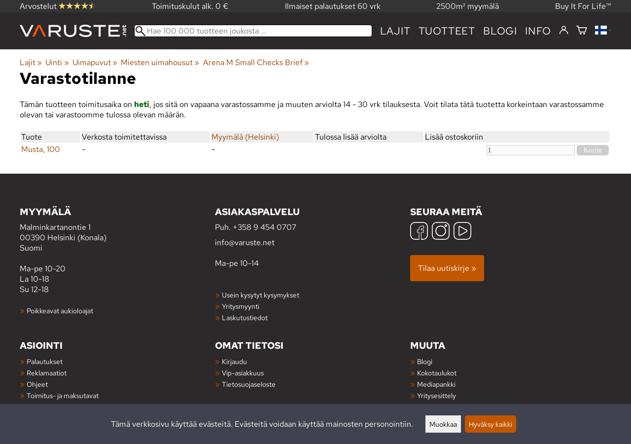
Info (538, 30)
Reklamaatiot (47, 372)
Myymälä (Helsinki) (245, 137)
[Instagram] (441, 232)
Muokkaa (443, 424)
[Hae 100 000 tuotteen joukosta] (253, 31)
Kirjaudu (234, 361)
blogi (500, 30)
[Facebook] (419, 232)
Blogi (424, 361)
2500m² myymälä (467, 6)
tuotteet (447, 30)
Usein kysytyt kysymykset (260, 294)
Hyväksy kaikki (490, 424)
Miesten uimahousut (160, 62)
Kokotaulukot (436, 372)
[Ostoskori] (581, 31)
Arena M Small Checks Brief (256, 62)
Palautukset (45, 361)
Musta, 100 (40, 149)
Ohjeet (37, 384)
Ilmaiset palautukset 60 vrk (333, 6)
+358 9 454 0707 (264, 227)
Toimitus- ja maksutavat (63, 395)
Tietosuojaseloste (249, 384)
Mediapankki (436, 384)
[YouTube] (462, 232)
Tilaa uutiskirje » (447, 268)
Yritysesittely (436, 395)
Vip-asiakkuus (243, 372)
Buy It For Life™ (583, 6)
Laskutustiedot (245, 317)
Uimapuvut (94, 62)
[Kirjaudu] (563, 31)
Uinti (57, 62)
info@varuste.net (245, 242)
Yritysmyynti (240, 306)
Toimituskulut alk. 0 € (190, 6)
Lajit (395, 30)
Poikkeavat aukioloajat (60, 310)
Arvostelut (58, 6)
